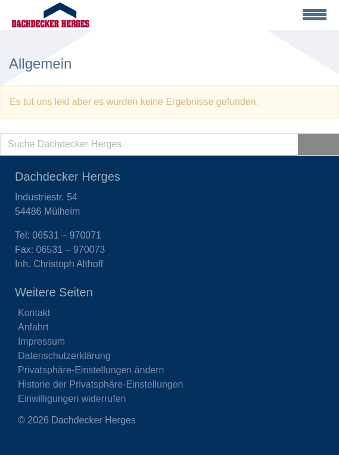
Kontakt (34, 313)
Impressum (41, 341)
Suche (318, 144)
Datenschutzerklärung (64, 356)
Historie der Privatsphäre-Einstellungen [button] (100, 384)
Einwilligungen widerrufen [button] (72, 399)
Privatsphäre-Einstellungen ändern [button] (91, 370)
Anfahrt (33, 327)
